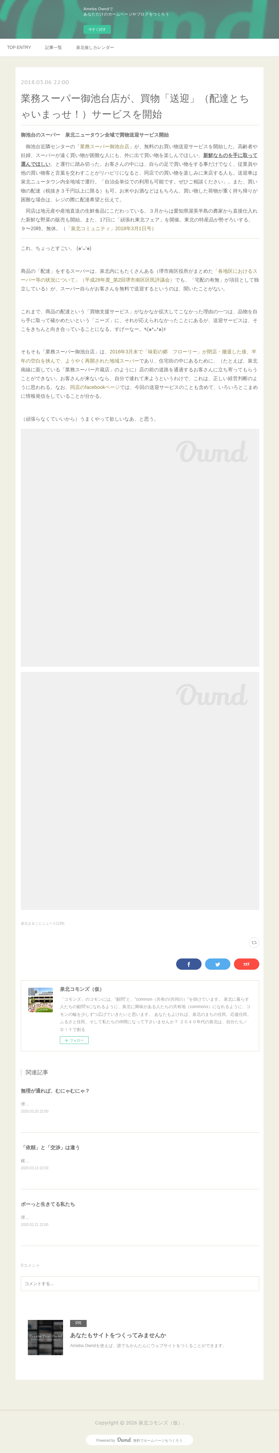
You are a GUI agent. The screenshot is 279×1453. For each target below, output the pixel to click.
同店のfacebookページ (95, 387)
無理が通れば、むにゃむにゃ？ (55, 1091)
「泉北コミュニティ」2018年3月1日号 (108, 228)
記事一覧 (53, 47)
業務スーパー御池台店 (104, 146)
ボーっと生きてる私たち (48, 1204)
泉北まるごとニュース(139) (42, 923)
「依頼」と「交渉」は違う (50, 1147)
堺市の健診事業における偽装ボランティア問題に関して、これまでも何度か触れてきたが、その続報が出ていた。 (128, 1104)
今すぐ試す (97, 29)
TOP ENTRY (19, 47)
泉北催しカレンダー (95, 47)
